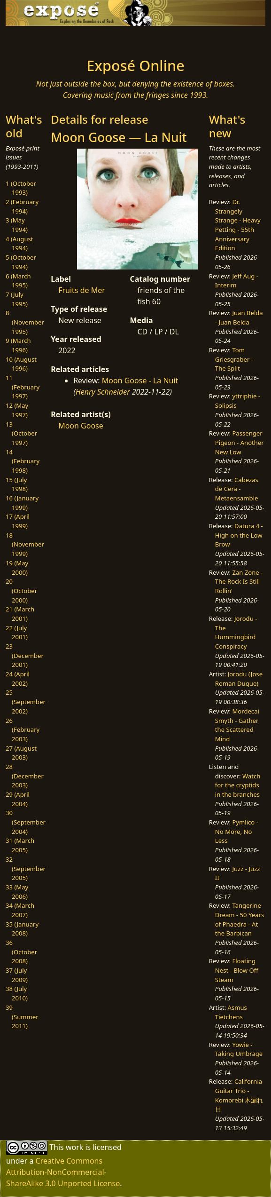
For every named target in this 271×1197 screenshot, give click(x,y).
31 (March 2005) (20, 845)
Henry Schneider (103, 392)
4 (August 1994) (19, 244)
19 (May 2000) (17, 568)
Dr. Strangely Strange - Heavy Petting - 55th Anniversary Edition (238, 225)
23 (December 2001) (25, 655)
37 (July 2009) (17, 975)
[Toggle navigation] (33, 39)
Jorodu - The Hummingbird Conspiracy (236, 632)
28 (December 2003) (25, 775)
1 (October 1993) (21, 188)
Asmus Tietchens (231, 1012)
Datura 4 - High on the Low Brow (239, 535)
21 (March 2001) (20, 614)
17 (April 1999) (18, 521)
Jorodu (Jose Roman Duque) (239, 679)
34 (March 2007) (20, 910)
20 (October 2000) (21, 590)
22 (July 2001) (17, 633)
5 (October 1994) (21, 262)
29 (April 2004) (18, 799)
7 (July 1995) (17, 299)
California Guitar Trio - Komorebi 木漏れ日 (239, 1095)
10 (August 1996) (21, 364)
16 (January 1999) (22, 503)
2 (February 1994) (22, 206)
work (74, 1147)
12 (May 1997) (17, 410)
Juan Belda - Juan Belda (239, 317)
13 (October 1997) (21, 433)
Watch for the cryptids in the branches (238, 785)
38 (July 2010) (17, 993)
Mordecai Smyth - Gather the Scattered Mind (237, 725)
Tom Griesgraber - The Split (234, 359)
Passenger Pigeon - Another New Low (239, 442)
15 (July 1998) (17, 484)
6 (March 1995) (18, 281)
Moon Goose (80, 425)
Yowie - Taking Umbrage (239, 1049)
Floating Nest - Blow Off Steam (236, 970)
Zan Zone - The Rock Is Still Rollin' (239, 581)
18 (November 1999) (25, 544)
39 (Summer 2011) (22, 1016)
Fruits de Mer (81, 290)
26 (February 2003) (22, 729)
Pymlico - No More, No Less (236, 831)
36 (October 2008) (21, 951)
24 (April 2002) (18, 679)
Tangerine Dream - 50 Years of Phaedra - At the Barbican (239, 919)
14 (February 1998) (22, 461)
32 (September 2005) (26, 868)
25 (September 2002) (26, 701)
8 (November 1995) (25, 322)
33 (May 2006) (17, 892)
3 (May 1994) (17, 225)
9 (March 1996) (18, 345)
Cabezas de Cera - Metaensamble (236, 489)
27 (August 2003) (21, 753)
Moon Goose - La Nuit (140, 380)
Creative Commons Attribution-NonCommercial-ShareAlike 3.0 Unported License (63, 1172)
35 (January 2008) (22, 929)
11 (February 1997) (22, 386)
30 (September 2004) (26, 822)
